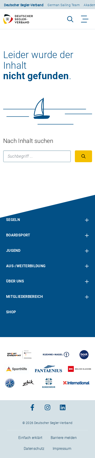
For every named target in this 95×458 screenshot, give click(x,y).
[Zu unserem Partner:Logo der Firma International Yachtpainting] (76, 383)
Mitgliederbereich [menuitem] (24, 296)
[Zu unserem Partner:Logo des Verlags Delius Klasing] (79, 369)
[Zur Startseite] (20, 19)
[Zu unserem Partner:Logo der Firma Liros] (10, 383)
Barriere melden (64, 438)
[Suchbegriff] (37, 156)
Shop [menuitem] (11, 312)
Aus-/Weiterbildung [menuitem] (25, 266)
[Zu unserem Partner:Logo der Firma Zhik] (28, 383)
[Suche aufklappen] (70, 19)
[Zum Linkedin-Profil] (62, 408)
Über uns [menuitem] (15, 281)
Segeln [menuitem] (13, 220)
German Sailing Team (64, 5)
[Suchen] (83, 156)
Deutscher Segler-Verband (23, 5)
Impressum (62, 448)
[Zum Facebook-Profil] (32, 408)
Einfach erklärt (30, 438)
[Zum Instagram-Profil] (47, 408)
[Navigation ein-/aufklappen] (85, 19)
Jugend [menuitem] (13, 250)
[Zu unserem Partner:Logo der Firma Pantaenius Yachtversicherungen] (48, 369)
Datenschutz (34, 448)
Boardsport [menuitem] (18, 235)
